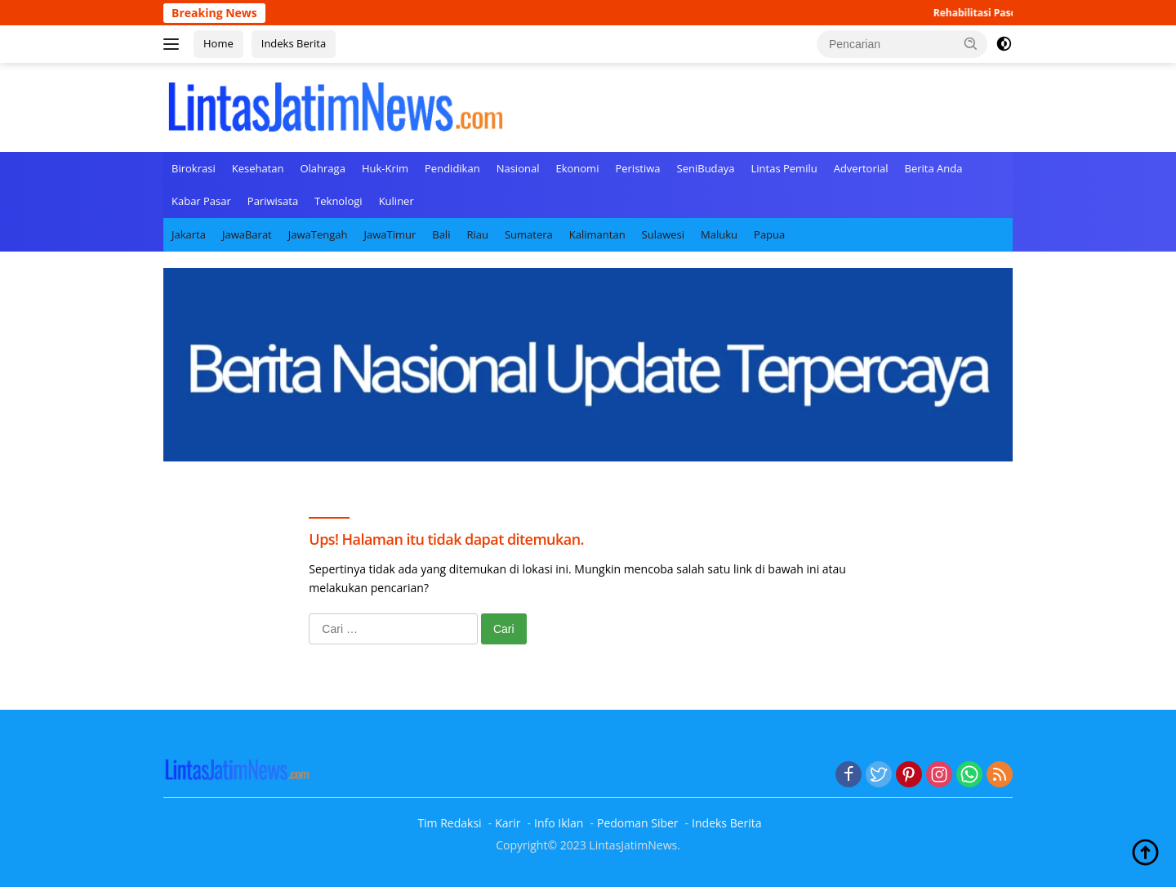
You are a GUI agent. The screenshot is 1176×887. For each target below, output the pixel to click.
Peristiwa (637, 168)
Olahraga (322, 168)
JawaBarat (247, 234)
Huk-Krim (385, 168)
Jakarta (189, 234)
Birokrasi (194, 168)
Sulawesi (663, 234)
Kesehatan (258, 168)
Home (218, 43)
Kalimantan (597, 234)
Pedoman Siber (638, 823)
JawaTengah (318, 234)
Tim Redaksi (449, 823)
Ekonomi (577, 168)
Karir (507, 823)
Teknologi (338, 201)
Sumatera (529, 234)
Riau (477, 234)
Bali (441, 234)
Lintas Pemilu (784, 168)
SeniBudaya (706, 168)
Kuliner (396, 201)
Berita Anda (934, 168)
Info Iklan (558, 823)
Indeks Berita (293, 43)
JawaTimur (389, 234)
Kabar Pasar (201, 201)
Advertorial (861, 168)
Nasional (518, 168)
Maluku (719, 234)
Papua (769, 234)
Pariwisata (272, 201)
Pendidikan (452, 168)
